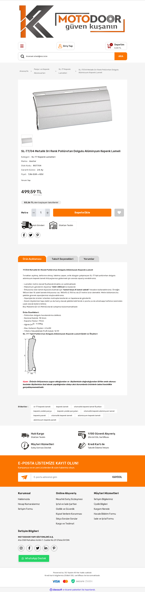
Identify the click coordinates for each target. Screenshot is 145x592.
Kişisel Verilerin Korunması (69, 514)
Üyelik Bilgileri (101, 504)
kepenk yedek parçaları (67, 411)
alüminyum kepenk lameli (89, 415)
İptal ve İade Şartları (66, 504)
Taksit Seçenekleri (62, 259)
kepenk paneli (40, 415)
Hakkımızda (24, 499)
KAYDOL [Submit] (117, 477)
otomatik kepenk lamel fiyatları (88, 407)
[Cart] (116, 46)
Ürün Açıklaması (32, 259)
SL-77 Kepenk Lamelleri (43, 157)
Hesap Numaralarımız (29, 504)
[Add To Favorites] (119, 213)
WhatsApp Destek (34, 558)
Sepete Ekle (82, 212)
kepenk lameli (62, 407)
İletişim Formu (25, 509)
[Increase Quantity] (47, 213)
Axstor (32, 161)
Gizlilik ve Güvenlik (65, 509)
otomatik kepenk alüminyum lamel (99, 411)
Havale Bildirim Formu (105, 514)
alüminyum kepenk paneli (45, 420)
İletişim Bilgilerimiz (103, 499)
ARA (120, 56)
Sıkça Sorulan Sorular (66, 518)
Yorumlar (89, 259)
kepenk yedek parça (43, 411)
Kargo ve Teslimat (65, 523)
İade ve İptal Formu (104, 518)
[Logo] (72, 21)
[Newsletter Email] (62, 477)
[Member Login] (65, 46)
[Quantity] (40, 213)
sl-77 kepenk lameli (42, 407)
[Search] (72, 56)
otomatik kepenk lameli (61, 415)
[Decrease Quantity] (33, 213)
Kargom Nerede (102, 509)
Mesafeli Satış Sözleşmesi (69, 499)
